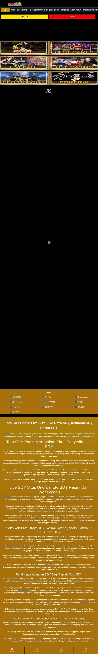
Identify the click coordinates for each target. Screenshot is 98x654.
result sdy (84, 602)
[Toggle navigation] (3, 4)
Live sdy (7, 497)
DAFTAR (25, 17)
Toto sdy (6, 434)
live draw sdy (14, 546)
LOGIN (72, 17)
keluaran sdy (23, 590)
